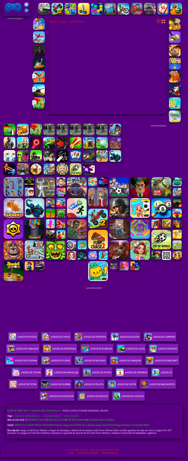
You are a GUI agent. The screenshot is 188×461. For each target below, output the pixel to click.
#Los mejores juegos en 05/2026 (97, 425)
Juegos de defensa (52, 416)
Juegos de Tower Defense (27, 416)
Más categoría (71, 416)
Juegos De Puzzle (23, 338)
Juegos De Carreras (159, 338)
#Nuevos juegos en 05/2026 (67, 425)
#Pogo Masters (44, 425)
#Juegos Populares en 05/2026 (128, 425)
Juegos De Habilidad (22, 349)
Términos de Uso (109, 452)
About (71, 452)
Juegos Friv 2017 (13, 8)
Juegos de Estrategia (45, 410)
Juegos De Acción (125, 338)
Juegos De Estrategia (59, 349)
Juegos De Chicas (56, 338)
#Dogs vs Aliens (24, 425)
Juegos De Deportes (90, 338)
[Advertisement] (15, 64)
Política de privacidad (87, 452)
